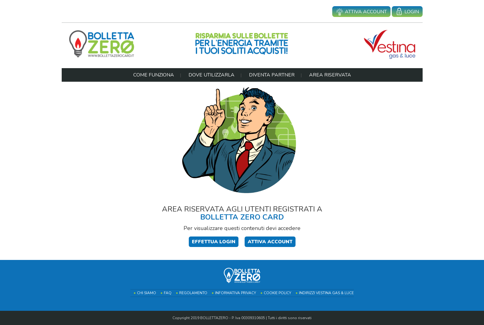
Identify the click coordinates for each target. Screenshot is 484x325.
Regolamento (193, 292)
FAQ (168, 292)
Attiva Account (270, 241)
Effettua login (213, 241)
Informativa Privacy (235, 292)
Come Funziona (153, 75)
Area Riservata (330, 75)
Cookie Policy (277, 292)
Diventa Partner (272, 75)
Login (407, 12)
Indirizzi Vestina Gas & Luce (326, 292)
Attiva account (361, 12)
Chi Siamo (146, 292)
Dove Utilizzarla (211, 75)
